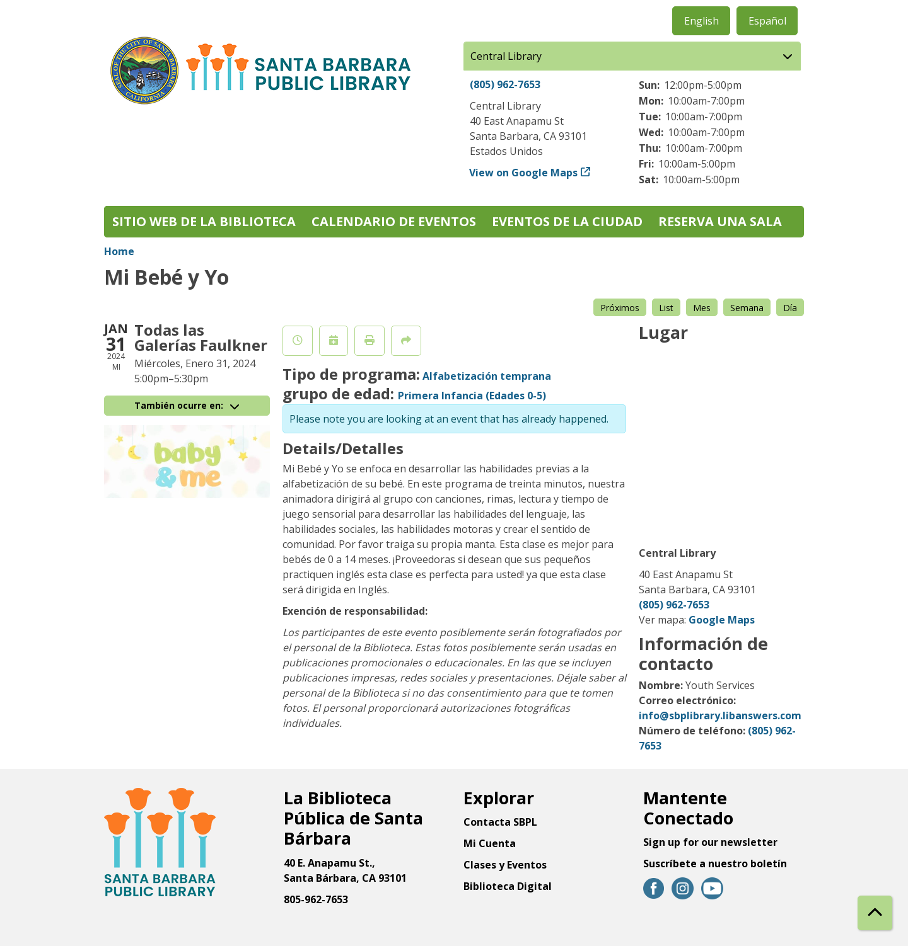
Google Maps (722, 620)
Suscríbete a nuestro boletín (715, 863)
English (701, 21)
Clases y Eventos (505, 865)
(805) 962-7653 (505, 84)
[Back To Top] (875, 913)
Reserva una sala (720, 221)
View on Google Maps (524, 173)
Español (767, 21)
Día (790, 308)
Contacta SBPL (500, 822)
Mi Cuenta (489, 843)
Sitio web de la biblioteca (204, 221)
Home (119, 251)
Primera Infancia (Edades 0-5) (472, 395)
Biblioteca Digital (507, 886)
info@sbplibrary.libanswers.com (720, 715)
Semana (747, 308)
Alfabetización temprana (486, 376)
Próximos (619, 308)
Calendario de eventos (393, 221)
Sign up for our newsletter (710, 842)
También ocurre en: (186, 405)
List (666, 308)
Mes (702, 308)
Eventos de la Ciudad (567, 221)
